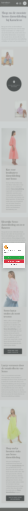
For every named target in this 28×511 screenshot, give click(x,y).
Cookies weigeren (14, 261)
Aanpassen (14, 264)
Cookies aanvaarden (14, 257)
